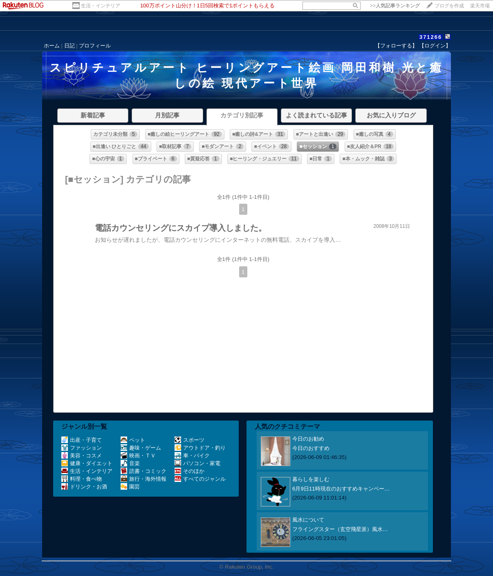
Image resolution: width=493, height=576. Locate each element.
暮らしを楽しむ (310, 479)
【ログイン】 (435, 46)
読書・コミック (143, 471)
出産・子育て (81, 440)
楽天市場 (480, 6)
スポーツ (189, 440)
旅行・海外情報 (143, 479)
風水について (308, 520)
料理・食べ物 (81, 479)
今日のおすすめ (310, 448)
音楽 (130, 463)
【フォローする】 (396, 46)
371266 (430, 37)
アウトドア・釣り (200, 448)
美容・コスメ (81, 455)
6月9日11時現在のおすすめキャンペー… (341, 489)
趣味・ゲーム (141, 448)
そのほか (189, 471)
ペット (133, 440)
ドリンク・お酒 (84, 487)
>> (395, 6)
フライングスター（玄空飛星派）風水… (340, 529)
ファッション (81, 448)
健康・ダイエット (86, 463)
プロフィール (95, 46)
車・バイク (192, 455)
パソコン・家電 (197, 463)
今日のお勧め (308, 439)
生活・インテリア (100, 6)
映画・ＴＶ (138, 455)
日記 (69, 46)
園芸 (130, 487)
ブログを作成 (449, 6)
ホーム (52, 46)
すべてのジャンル (200, 479)
